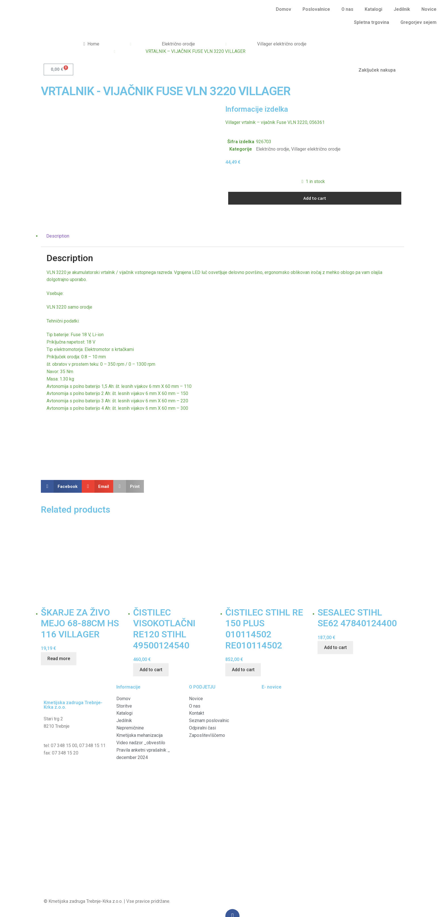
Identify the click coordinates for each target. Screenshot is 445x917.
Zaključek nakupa (377, 70)
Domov (283, 9)
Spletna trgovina (371, 22)
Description (57, 216)
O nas (347, 9)
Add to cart (314, 198)
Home (93, 44)
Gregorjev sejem (418, 22)
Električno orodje (178, 44)
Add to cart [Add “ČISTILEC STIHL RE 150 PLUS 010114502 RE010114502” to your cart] (243, 650)
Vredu (361, 913)
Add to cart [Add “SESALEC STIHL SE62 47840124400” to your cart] (335, 628)
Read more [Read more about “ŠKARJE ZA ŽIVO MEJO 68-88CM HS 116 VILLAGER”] (58, 639)
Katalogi (373, 9)
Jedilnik (402, 9)
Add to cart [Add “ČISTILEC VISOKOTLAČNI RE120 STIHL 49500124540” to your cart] (151, 650)
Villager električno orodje (282, 44)
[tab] (222, 217)
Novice (428, 9)
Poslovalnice (316, 9)
